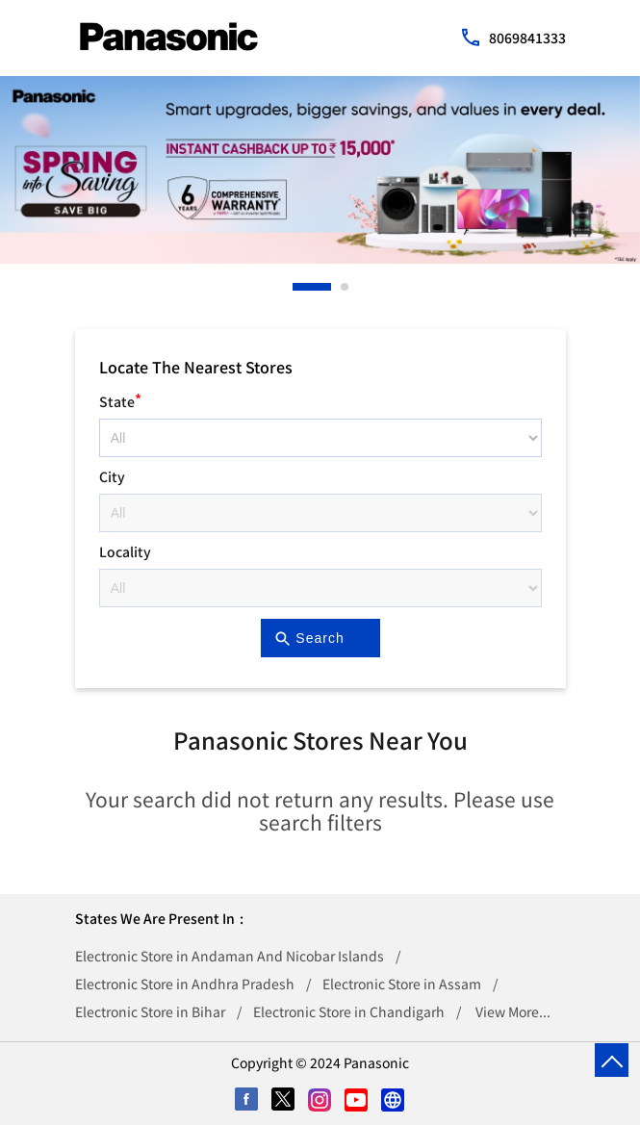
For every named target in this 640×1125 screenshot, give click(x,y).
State (120, 399)
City (112, 476)
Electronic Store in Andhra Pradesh (184, 983)
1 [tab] (297, 287)
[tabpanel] (320, 170)
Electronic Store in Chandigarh (349, 1011)
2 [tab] (345, 287)
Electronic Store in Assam (401, 983)
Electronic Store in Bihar (150, 1011)
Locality (125, 551)
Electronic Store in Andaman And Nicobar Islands (229, 955)
